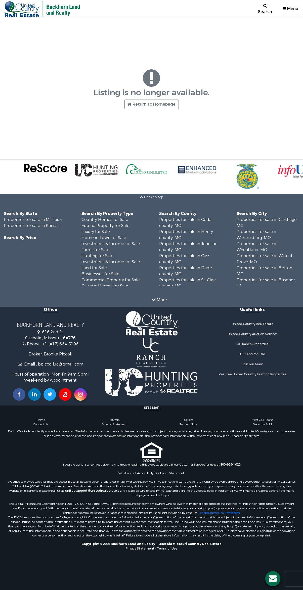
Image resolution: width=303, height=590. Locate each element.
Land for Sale (94, 267)
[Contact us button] (272, 578)
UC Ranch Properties (252, 344)
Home (40, 420)
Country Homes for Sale (104, 219)
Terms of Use (188, 424)
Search (265, 9)
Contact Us (40, 424)
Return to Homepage (152, 104)
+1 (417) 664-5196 (60, 344)
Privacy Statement (114, 424)
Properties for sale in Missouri (33, 219)
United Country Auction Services (253, 334)
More (159, 299)
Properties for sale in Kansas (32, 225)
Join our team (252, 364)
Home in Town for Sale (103, 237)
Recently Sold (262, 424)
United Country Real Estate (252, 324)
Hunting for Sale (97, 255)
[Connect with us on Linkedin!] (34, 394)
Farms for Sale (95, 249)
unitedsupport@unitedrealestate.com (95, 491)
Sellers (188, 420)
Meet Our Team (262, 420)
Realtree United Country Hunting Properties (252, 374)
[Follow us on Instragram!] (80, 394)
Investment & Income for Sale (110, 243)
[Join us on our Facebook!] (19, 394)
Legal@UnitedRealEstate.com (219, 513)
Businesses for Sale (100, 274)
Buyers (114, 420)
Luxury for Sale (95, 231)
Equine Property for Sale (105, 225)
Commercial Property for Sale (110, 280)
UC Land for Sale (252, 354)
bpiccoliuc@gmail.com (60, 364)
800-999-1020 (230, 465)
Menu (290, 8)
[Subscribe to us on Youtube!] (65, 394)
